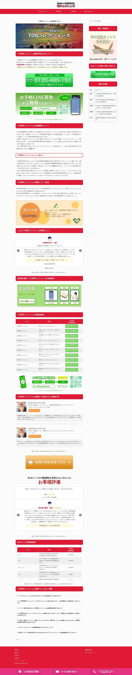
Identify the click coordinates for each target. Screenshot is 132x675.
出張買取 (16, 658)
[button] (115, 21)
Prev (18, 250)
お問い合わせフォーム (90, 652)
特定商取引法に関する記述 (21, 663)
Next (80, 250)
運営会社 (16, 652)
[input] (103, 21)
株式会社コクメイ (99, 89)
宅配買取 (16, 655)
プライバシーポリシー (19, 660)
